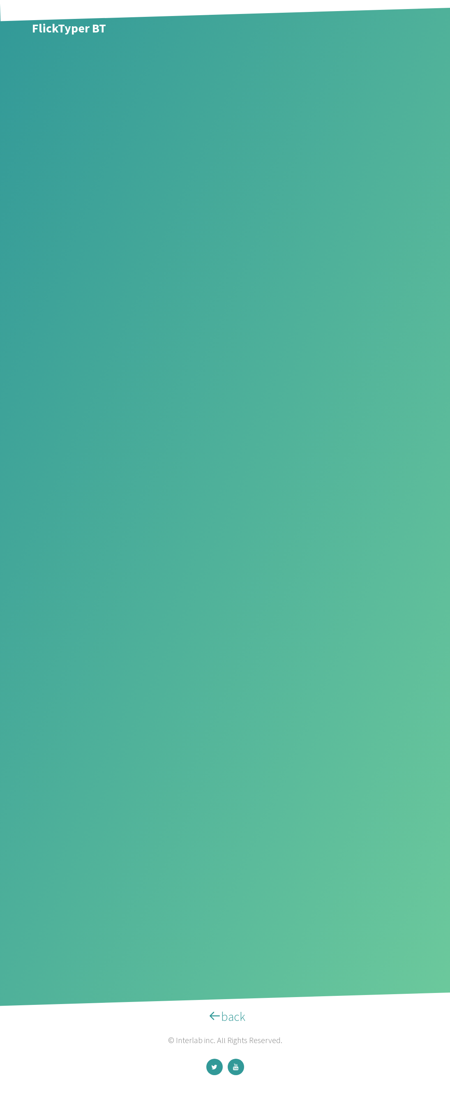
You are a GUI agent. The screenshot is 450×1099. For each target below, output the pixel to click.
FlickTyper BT (69, 28)
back (225, 1016)
